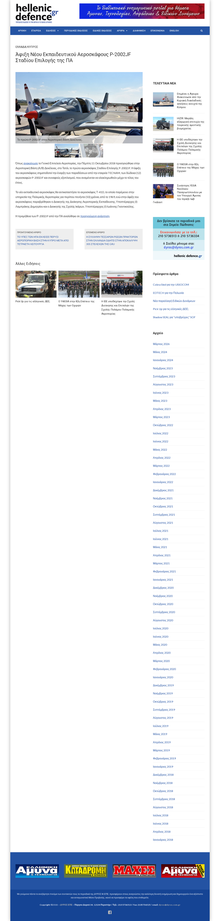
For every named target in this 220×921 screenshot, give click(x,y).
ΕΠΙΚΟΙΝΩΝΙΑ (157, 30)
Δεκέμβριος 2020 (163, 587)
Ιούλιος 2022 (160, 433)
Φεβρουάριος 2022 (164, 474)
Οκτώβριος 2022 (163, 425)
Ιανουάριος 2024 (163, 360)
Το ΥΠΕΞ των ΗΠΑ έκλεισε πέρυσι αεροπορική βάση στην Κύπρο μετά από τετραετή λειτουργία (43, 240)
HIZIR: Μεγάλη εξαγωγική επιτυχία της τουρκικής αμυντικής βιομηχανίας (190, 123)
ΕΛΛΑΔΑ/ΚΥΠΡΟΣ (26, 47)
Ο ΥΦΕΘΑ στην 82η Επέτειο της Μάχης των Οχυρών (190, 168)
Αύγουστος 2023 (163, 384)
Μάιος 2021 (160, 547)
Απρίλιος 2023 (161, 408)
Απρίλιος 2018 (161, 831)
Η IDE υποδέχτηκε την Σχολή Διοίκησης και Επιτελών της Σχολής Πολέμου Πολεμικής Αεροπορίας (189, 146)
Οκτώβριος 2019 (163, 701)
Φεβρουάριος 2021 (164, 571)
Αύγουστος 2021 (163, 522)
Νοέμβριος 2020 (163, 595)
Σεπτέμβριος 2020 (164, 612)
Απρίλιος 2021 (161, 555)
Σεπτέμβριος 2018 (164, 799)
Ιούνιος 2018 (160, 823)
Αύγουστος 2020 (163, 620)
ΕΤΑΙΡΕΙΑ (36, 30)
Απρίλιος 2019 (161, 742)
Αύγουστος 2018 (163, 807)
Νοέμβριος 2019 (163, 693)
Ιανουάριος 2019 (163, 766)
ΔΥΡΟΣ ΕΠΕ (66, 905)
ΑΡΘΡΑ (120, 30)
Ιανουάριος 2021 (163, 579)
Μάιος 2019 (160, 734)
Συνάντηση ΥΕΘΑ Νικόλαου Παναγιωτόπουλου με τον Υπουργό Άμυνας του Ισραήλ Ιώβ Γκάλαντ (177, 194)
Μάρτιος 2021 (161, 563)
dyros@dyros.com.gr (169, 905)
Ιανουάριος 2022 (163, 482)
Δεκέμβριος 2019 (163, 685)
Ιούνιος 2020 (160, 636)
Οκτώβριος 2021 (163, 506)
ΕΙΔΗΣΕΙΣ (51, 30)
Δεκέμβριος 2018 (163, 774)
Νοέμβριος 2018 (163, 782)
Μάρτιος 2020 (161, 660)
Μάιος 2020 (160, 644)
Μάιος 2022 (160, 449)
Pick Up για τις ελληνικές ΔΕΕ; (171, 308)
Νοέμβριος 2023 (163, 368)
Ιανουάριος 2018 (163, 839)
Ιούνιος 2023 (160, 392)
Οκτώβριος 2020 (163, 604)
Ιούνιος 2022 (160, 441)
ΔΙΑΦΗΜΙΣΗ (139, 30)
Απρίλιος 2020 (161, 652)
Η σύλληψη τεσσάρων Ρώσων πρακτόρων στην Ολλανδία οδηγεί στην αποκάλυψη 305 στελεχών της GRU (112, 240)
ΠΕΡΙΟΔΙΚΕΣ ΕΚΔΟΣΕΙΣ (76, 30)
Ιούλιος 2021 (160, 530)
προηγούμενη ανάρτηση (94, 216)
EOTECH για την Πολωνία (168, 292)
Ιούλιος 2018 (160, 815)
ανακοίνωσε (30, 163)
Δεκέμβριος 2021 (163, 490)
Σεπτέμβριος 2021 (164, 514)
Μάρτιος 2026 (161, 343)
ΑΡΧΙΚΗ (22, 30)
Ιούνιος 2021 (160, 539)
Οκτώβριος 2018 (163, 791)
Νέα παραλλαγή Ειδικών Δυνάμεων (174, 300)
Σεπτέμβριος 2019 (164, 709)
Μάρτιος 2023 (161, 417)
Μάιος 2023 (160, 400)
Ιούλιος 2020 (160, 628)
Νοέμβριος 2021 (163, 498)
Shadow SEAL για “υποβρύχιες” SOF (174, 317)
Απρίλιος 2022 (161, 457)
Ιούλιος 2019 (160, 726)
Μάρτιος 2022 (161, 465)
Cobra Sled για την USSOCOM (171, 284)
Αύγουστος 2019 (163, 717)
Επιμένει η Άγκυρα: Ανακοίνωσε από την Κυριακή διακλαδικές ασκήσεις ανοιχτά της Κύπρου (189, 100)
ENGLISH (174, 30)
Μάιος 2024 (160, 352)
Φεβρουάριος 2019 (164, 758)
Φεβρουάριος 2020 (164, 669)
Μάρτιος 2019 (161, 750)
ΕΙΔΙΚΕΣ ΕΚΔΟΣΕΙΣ (102, 30)
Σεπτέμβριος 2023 (164, 376)
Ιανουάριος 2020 (163, 677)
